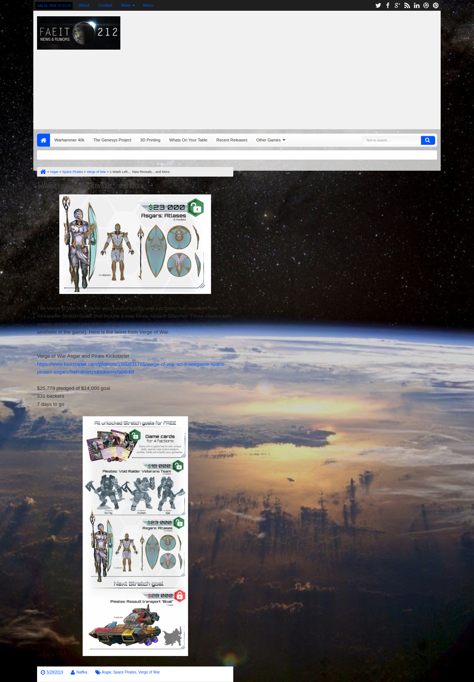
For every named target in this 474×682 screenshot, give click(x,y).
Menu (148, 5)
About (84, 5)
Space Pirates (124, 672)
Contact (105, 5)
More (125, 5)
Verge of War (149, 672)
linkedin (416, 5)
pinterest (436, 5)
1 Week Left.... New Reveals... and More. (91, 185)
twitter (378, 5)
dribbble (426, 5)
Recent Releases (231, 140)
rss (407, 5)
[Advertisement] (320, 68)
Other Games (268, 140)
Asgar (106, 672)
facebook (388, 5)
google (397, 5)
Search (428, 140)
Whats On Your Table (188, 140)
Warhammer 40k (69, 140)
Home (43, 140)
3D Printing (150, 140)
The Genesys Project (112, 140)
